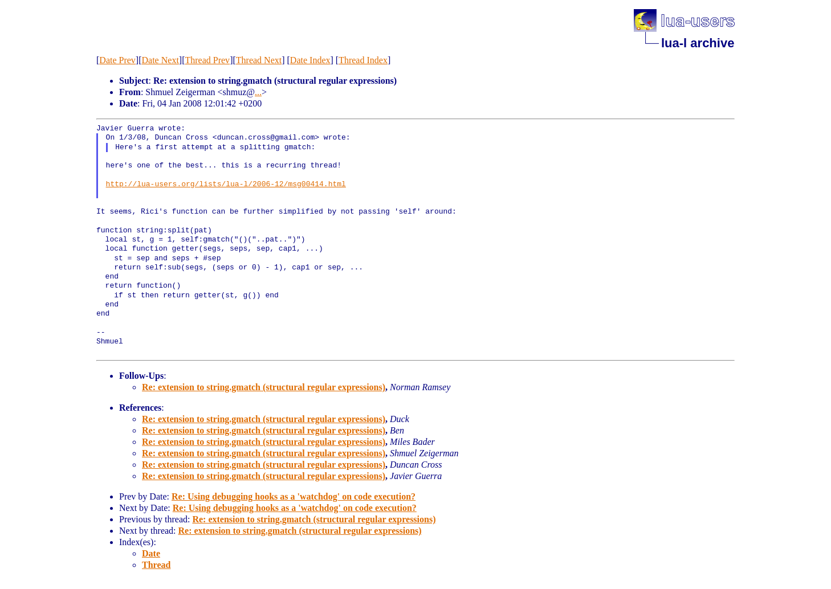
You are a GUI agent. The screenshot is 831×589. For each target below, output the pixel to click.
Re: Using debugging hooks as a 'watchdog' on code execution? (294, 496)
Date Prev (117, 60)
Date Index (310, 60)
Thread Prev (207, 60)
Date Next (160, 60)
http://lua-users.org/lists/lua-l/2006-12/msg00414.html (226, 184)
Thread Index (363, 60)
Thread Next (259, 60)
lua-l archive (697, 43)
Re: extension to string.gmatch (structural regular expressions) (263, 387)
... (258, 92)
